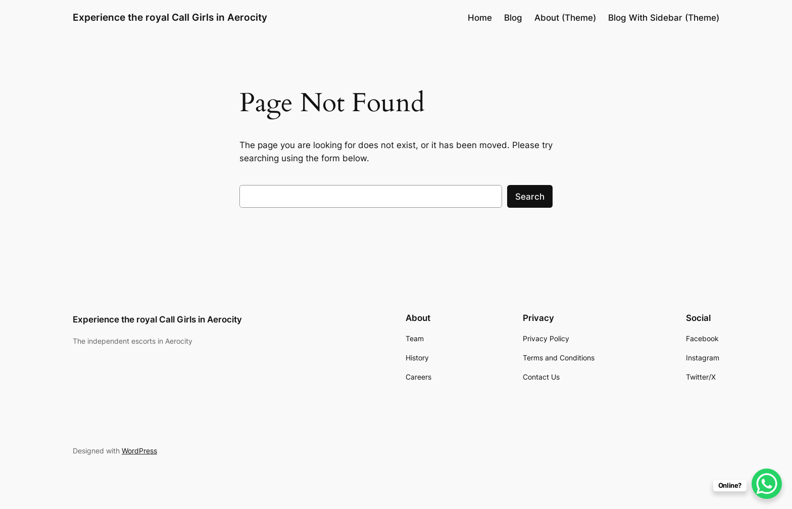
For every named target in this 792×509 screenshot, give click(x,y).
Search (529, 197)
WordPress (139, 450)
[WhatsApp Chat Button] (767, 484)
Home (480, 18)
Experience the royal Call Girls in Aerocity (170, 17)
